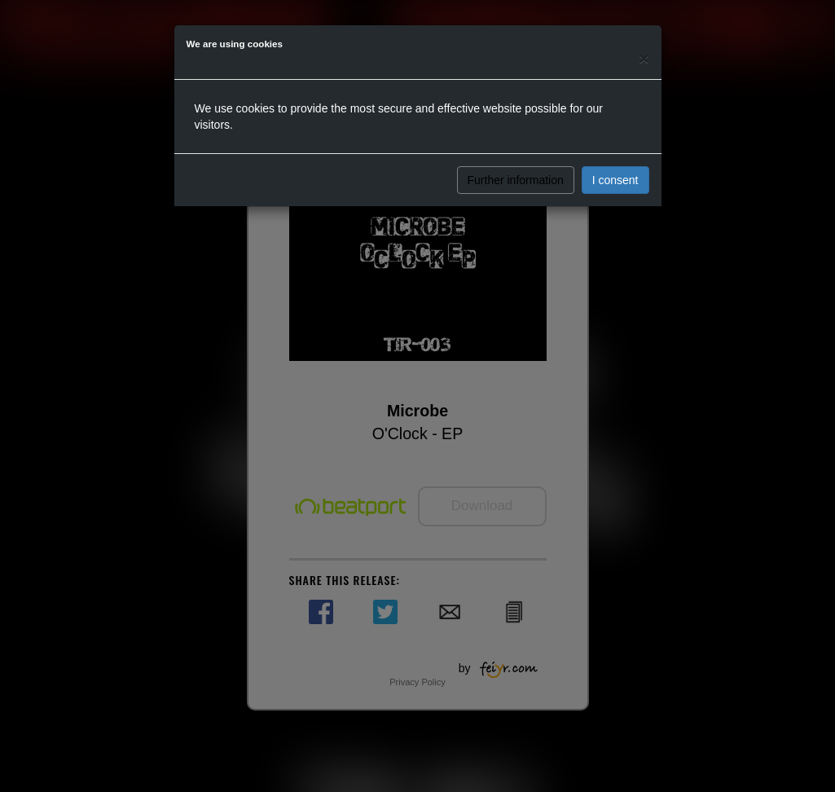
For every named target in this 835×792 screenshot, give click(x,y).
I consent (615, 180)
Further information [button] (516, 180)
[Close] (643, 58)
